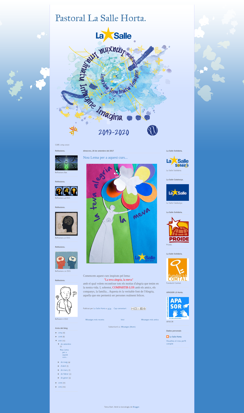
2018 (60, 336)
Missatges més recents (94, 319)
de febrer (65, 374)
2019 (60, 332)
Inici (122, 319)
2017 (60, 340)
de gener (65, 378)
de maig (64, 362)
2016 (60, 383)
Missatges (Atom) (128, 327)
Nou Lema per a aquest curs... (105, 157)
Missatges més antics (150, 319)
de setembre (66, 344)
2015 (60, 387)
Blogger (136, 407)
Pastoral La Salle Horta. (100, 18)
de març (64, 370)
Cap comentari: (120, 308)
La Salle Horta (175, 337)
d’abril (64, 366)
